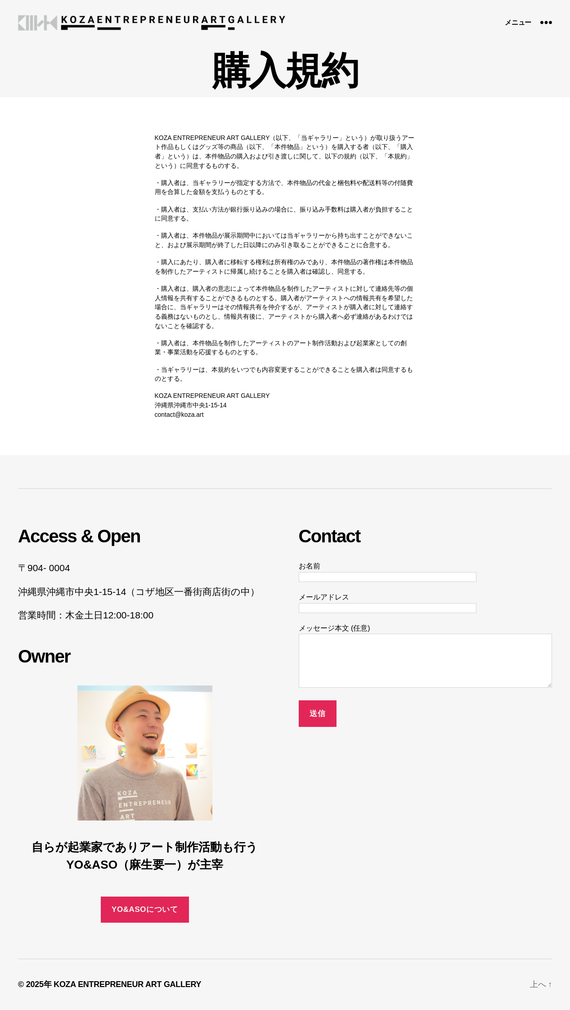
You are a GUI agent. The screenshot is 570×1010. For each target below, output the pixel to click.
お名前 (387, 571)
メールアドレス (387, 602)
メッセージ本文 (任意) (425, 656)
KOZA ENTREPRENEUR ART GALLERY (127, 984)
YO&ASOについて (145, 909)
